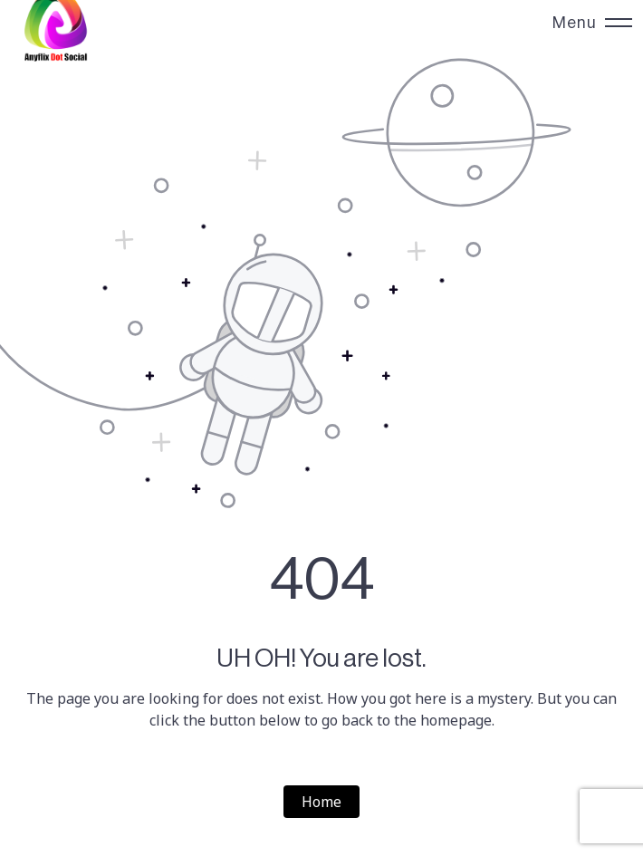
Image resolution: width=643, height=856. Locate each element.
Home (321, 802)
